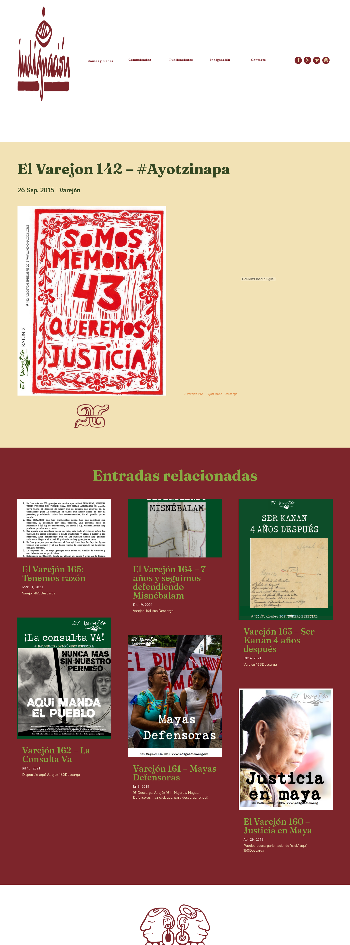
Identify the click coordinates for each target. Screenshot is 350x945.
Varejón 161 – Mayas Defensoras (174, 773)
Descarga (231, 394)
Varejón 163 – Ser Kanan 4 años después (279, 640)
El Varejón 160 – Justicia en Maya (278, 826)
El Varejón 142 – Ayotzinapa (203, 394)
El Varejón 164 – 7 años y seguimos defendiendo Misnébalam (169, 582)
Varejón (69, 190)
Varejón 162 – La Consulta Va (56, 754)
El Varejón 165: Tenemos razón (54, 573)
